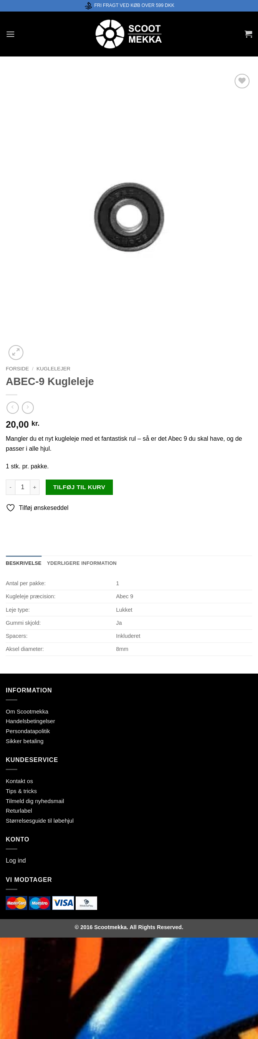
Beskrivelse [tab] (23, 563)
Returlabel (19, 810)
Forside (17, 369)
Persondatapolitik (28, 731)
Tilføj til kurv (79, 487)
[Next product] (12, 407)
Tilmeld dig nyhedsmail (35, 801)
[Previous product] (28, 407)
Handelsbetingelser (30, 721)
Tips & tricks (21, 791)
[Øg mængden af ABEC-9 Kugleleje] (35, 487)
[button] (10, 34)
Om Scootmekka (27, 711)
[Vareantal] (22, 487)
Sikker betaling (24, 741)
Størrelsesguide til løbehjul (40, 820)
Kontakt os (19, 781)
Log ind (16, 860)
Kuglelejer (53, 369)
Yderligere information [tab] (82, 563)
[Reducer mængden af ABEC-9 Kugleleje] (10, 487)
